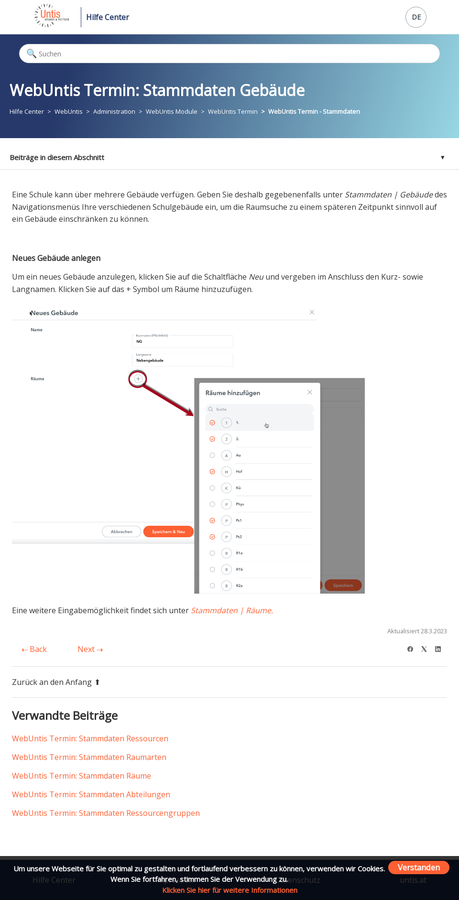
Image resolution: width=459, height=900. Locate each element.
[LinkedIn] (441, 648)
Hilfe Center (107, 17)
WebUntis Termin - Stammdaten (314, 111)
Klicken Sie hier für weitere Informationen (229, 890)
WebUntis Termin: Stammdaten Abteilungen (91, 794)
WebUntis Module (171, 111)
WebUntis (69, 111)
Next (90, 649)
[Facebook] (413, 648)
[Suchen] (229, 53)
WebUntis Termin (233, 111)
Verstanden (419, 867)
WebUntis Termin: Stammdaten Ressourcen (90, 738)
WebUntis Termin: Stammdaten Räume (81, 775)
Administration (114, 111)
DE (416, 17)
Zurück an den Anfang (56, 682)
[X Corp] (427, 648)
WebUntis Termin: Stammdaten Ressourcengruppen (106, 813)
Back (34, 649)
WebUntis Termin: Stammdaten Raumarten (89, 757)
